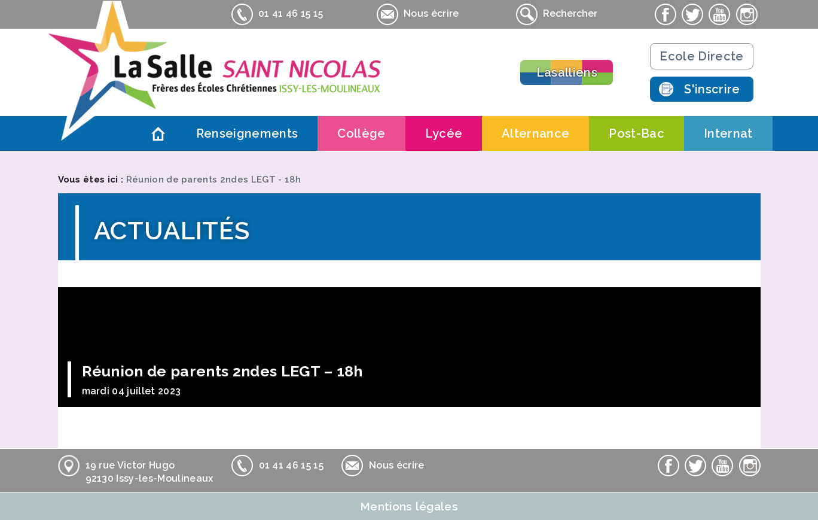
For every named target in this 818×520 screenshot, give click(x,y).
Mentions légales (409, 506)
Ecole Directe (701, 56)
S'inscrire (712, 89)
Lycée (444, 133)
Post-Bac (636, 133)
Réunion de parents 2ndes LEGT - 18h (213, 179)
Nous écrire (418, 14)
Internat (728, 133)
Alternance (535, 133)
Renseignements (247, 133)
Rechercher (556, 14)
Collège (361, 133)
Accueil (158, 133)
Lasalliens (566, 72)
